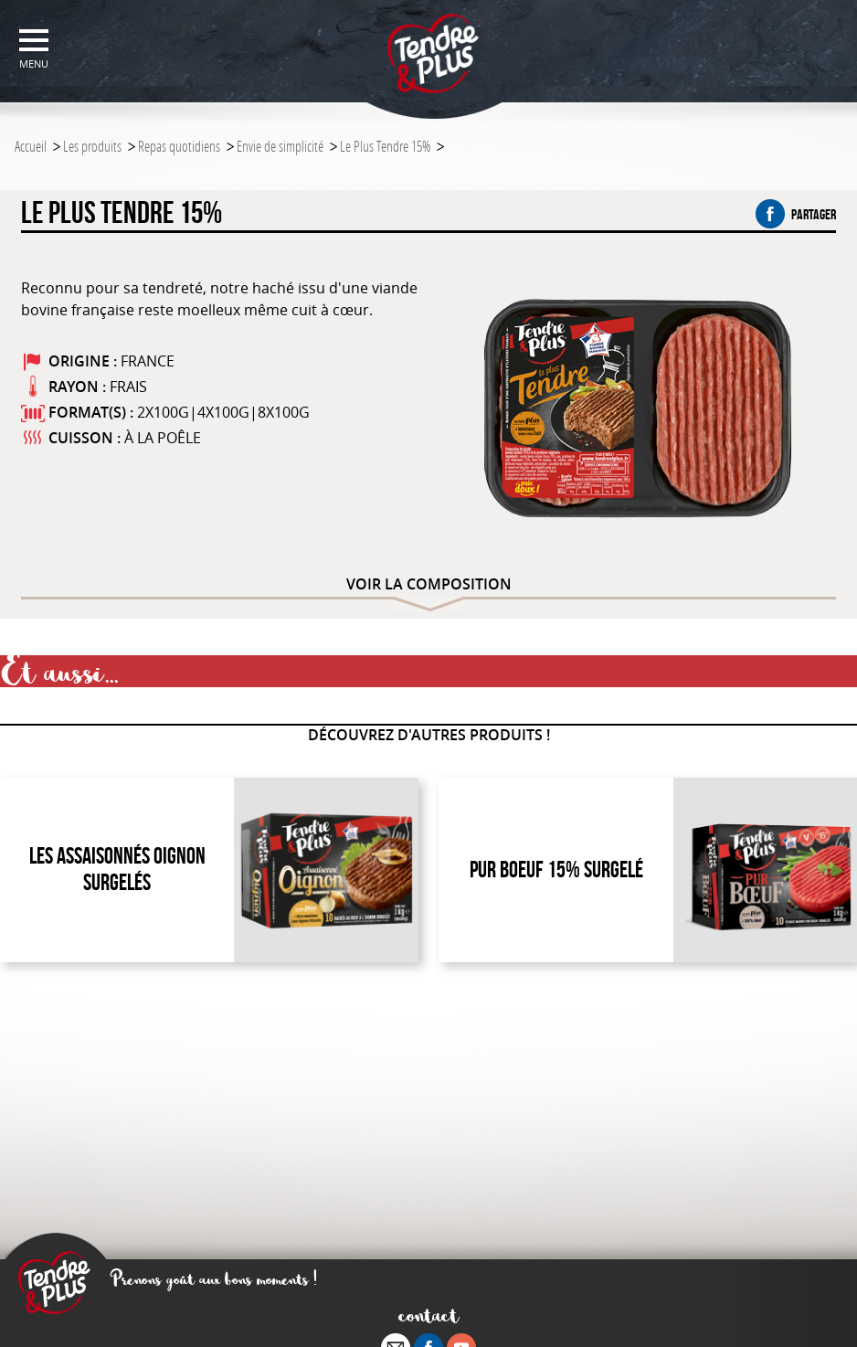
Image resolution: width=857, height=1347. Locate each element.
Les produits (92, 145)
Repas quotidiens (179, 145)
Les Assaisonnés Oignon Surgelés (117, 869)
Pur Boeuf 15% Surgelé (556, 869)
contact (429, 1314)
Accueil (31, 145)
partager (796, 213)
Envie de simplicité (280, 145)
